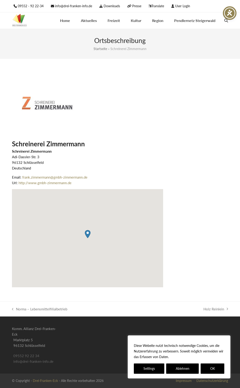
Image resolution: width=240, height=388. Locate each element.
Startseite (100, 49)
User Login (182, 6)
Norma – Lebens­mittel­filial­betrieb (39, 309)
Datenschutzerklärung (186, 357)
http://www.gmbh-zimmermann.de (45, 183)
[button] (226, 20)
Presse (136, 6)
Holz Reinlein (215, 309)
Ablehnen (182, 368)
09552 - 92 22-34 (31, 6)
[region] (179, 357)
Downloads (112, 6)
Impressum (184, 381)
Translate (157, 6)
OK (212, 368)
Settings (149, 368)
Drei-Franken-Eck (45, 381)
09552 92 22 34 (26, 356)
